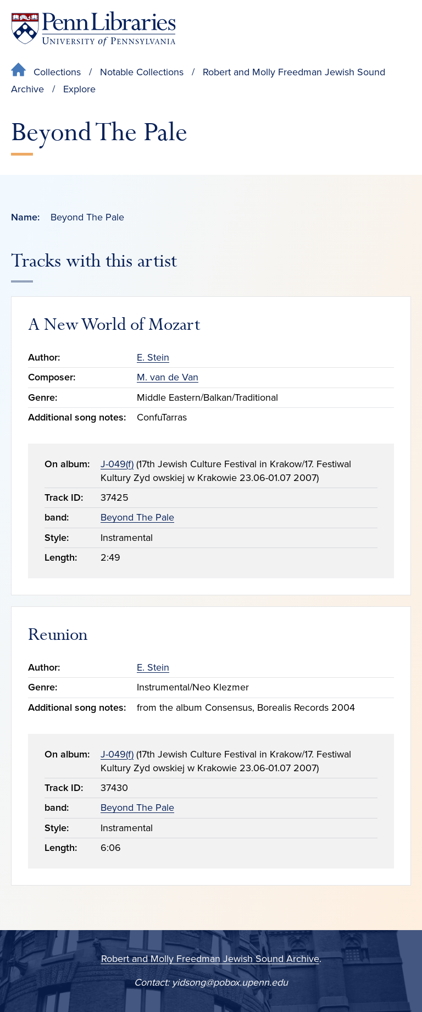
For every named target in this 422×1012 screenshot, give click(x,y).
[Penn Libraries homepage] (93, 29)
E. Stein (153, 357)
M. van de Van (167, 377)
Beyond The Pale (137, 517)
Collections (57, 72)
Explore (79, 89)
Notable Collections (142, 72)
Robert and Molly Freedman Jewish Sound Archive (210, 959)
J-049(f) (117, 464)
